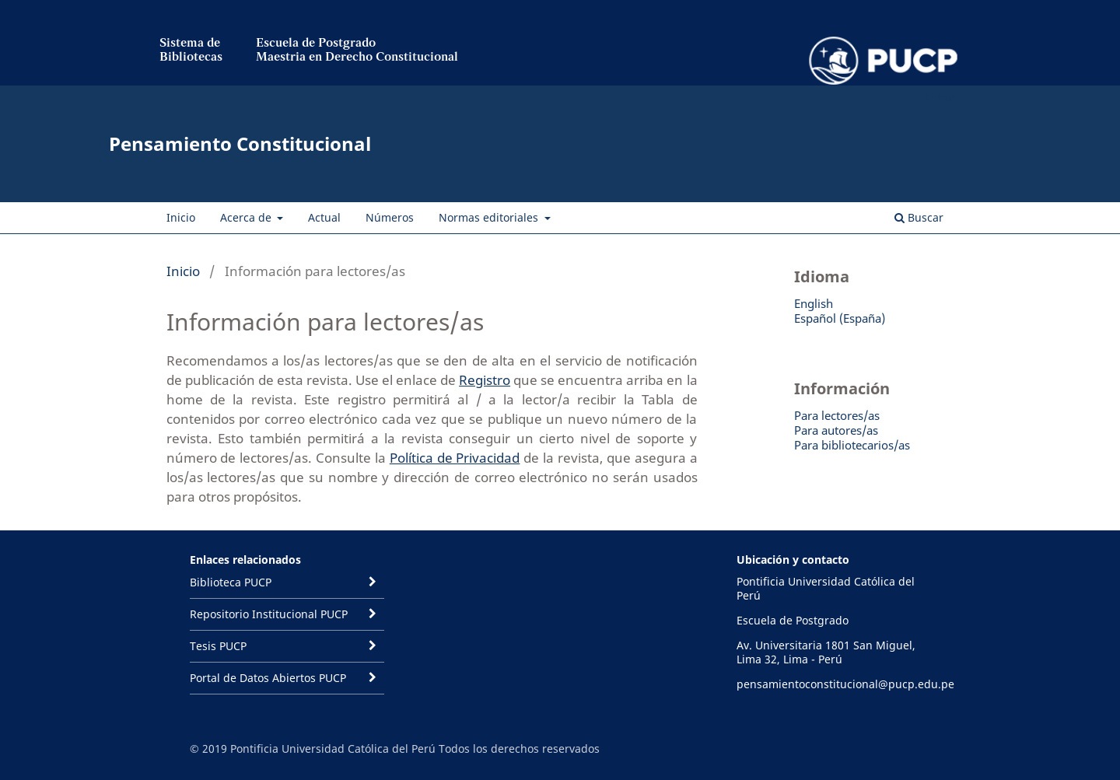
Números (390, 217)
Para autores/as (836, 430)
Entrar (940, 97)
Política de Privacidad (455, 458)
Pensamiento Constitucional (240, 143)
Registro (484, 380)
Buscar (918, 217)
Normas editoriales (490, 217)
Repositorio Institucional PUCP (269, 614)
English (813, 303)
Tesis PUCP (218, 645)
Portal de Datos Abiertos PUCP (268, 677)
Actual (324, 217)
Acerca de (247, 217)
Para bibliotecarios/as (852, 445)
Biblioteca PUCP (230, 582)
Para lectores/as (837, 415)
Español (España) (839, 318)
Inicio (180, 217)
